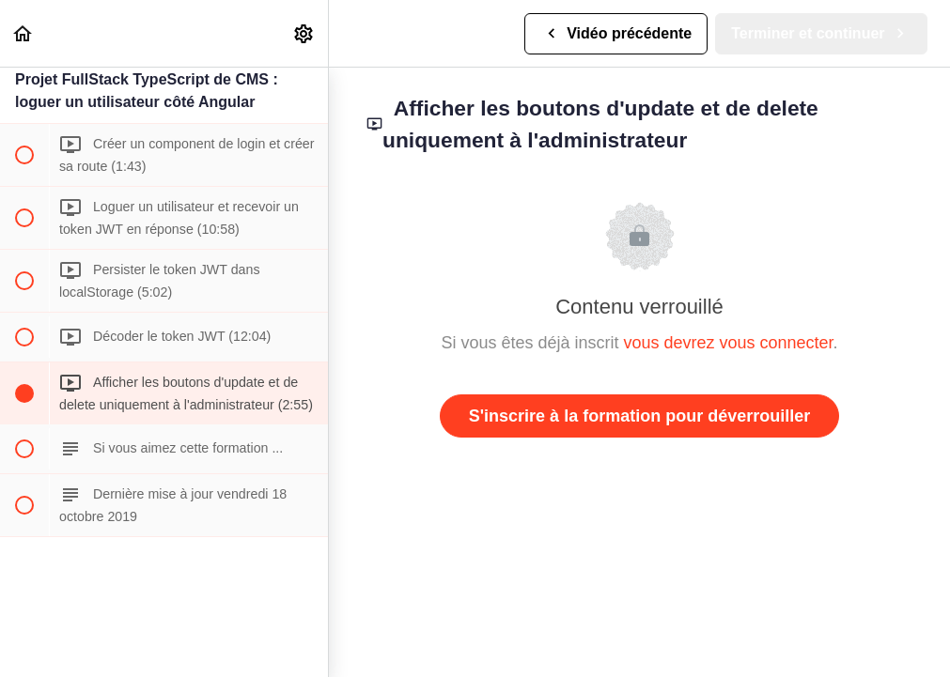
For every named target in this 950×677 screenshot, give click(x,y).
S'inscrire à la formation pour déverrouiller (639, 416)
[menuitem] (304, 33)
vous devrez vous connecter (728, 342)
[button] (23, 33)
